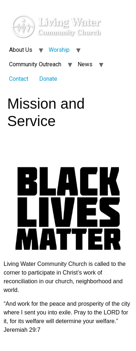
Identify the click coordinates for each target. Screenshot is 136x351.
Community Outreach (35, 64)
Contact (18, 78)
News (85, 64)
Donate (48, 78)
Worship (59, 49)
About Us (20, 49)
